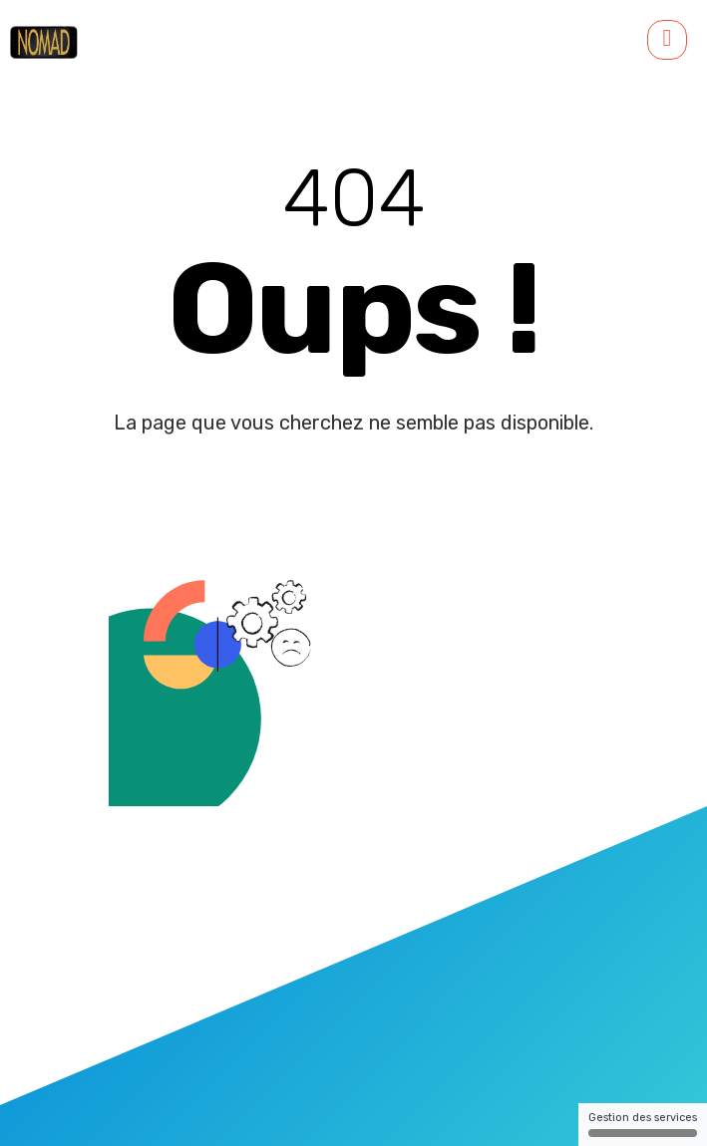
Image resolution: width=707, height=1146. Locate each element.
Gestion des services (642, 1124)
